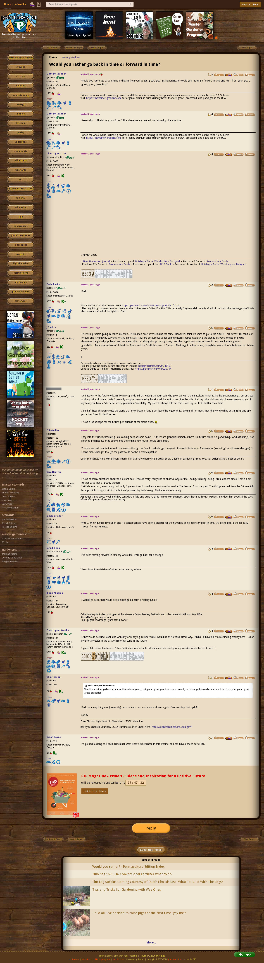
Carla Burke (53, 284)
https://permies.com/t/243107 (155, 365)
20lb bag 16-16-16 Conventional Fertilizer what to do (132, 874)
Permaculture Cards (217, 261)
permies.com (20, 273)
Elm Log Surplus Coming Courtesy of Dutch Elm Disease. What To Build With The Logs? (157, 882)
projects (20, 254)
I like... (49, 100)
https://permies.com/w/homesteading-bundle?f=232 (150, 305)
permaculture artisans (21, 188)
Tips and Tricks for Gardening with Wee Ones (126, 889)
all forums (21, 301)
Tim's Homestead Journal (96, 261)
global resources (20, 235)
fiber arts (20, 170)
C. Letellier (52, 430)
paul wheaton (174, 959)
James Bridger (54, 516)
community (20, 151)
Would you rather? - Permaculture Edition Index (128, 866)
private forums (20, 291)
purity (20, 132)
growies (20, 67)
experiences (21, 226)
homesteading (21, 95)
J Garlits (51, 327)
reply (151, 828)
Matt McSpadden (56, 73)
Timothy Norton (56, 153)
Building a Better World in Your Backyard (157, 261)
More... (151, 942)
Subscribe (20, 4)
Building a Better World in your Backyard (223, 264)
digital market (21, 263)
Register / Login (250, 4)
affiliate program (102, 959)
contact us (74, 959)
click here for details (95, 791)
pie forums (21, 282)
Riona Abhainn (54, 593)
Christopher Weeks (57, 630)
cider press (21, 245)
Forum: (53, 57)
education (21, 207)
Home (7, 4)
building (20, 85)
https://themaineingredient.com (103, 98)
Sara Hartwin (53, 472)
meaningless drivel (70, 57)
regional (20, 198)
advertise (86, 959)
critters (20, 76)
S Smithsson (53, 677)
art (20, 179)
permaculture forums (20, 57)
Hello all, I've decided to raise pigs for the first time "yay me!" (139, 913)
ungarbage (21, 142)
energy (21, 104)
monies (20, 114)
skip (20, 217)
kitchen (20, 123)
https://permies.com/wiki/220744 (153, 368)
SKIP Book (166, 264)
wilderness (21, 160)
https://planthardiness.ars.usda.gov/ (172, 726)
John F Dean (53, 548)
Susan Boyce (53, 737)
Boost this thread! (151, 849)
